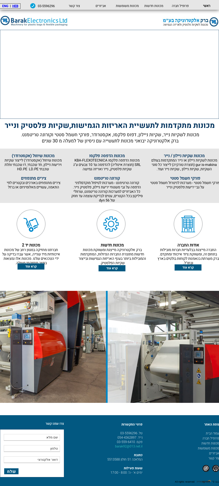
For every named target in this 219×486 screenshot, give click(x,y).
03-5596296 (46, 6)
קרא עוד (188, 267)
